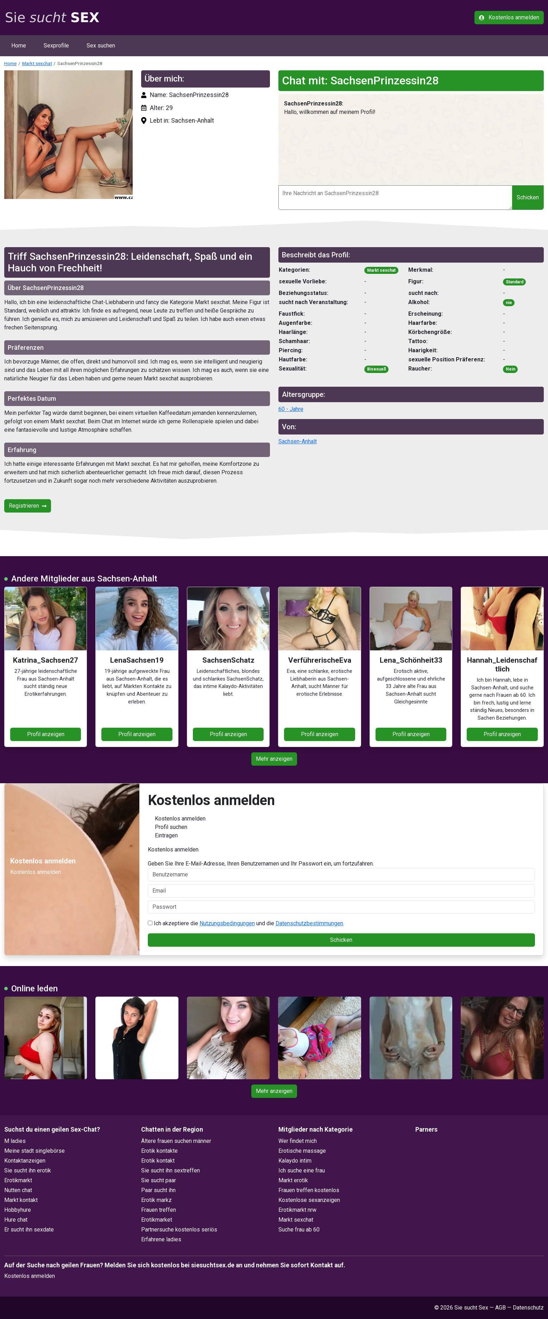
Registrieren (27, 505)
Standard (514, 281)
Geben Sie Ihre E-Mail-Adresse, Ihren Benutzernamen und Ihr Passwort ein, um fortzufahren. (341, 870)
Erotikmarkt (18, 1180)
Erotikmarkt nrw (297, 1210)
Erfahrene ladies (161, 1239)
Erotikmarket (156, 1219)
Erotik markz (156, 1200)
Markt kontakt (21, 1200)
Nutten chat (18, 1190)
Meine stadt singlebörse (34, 1150)
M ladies (15, 1141)
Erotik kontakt (158, 1160)
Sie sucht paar (158, 1180)
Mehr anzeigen (274, 758)
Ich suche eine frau (301, 1170)
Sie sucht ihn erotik (27, 1170)
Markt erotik (293, 1180)
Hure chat (15, 1219)
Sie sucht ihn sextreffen (170, 1170)
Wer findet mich (297, 1141)
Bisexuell (376, 369)
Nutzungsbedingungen (227, 923)
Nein (510, 369)
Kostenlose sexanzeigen (309, 1200)
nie (509, 302)
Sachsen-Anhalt (297, 441)
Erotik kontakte (159, 1150)
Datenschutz (528, 1307)
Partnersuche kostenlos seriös (179, 1229)
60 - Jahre (290, 409)
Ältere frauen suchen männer (176, 1141)
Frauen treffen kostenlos (308, 1190)
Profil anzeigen (45, 734)
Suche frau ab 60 (299, 1229)
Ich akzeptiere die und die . (246, 923)
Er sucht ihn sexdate (29, 1229)
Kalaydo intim (294, 1160)
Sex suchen (101, 45)
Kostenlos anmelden (509, 17)
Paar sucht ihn (158, 1190)
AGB (500, 1307)
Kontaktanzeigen (24, 1160)
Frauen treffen (158, 1210)
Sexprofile (56, 45)
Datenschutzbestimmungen (309, 923)
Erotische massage (302, 1150)
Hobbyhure (17, 1210)
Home (18, 45)
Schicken (528, 197)
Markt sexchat (37, 63)
